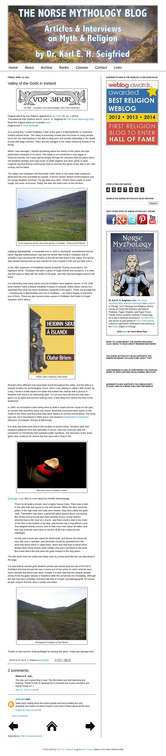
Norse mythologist (134, 303)
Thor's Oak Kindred (145, 321)
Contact (101, 67)
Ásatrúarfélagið (30, 125)
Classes (82, 67)
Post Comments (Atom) (31, 736)
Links (118, 67)
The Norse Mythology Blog (80, 119)
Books (64, 67)
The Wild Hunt (147, 318)
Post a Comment (19, 716)
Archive (46, 67)
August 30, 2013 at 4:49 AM (28, 710)
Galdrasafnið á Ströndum (76, 417)
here (48, 122)
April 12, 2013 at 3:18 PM (27, 690)
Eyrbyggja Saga (16, 498)
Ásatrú (115, 326)
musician (151, 303)
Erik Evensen (87, 749)
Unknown (20, 699)
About (29, 67)
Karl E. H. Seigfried (65, 749)
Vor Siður (57, 116)
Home (13, 67)
